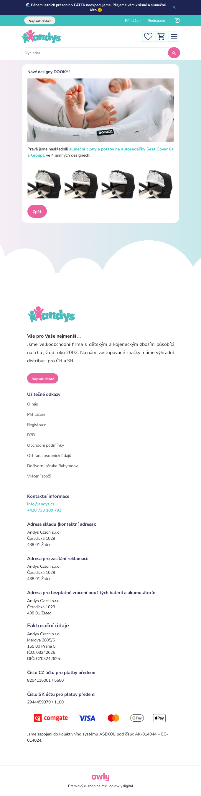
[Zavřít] (174, 7)
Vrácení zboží (39, 476)
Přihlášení (133, 20)
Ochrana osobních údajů (49, 455)
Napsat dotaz (40, 21)
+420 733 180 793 (44, 510)
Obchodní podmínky (45, 445)
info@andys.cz (41, 504)
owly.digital (123, 786)
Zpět (37, 211)
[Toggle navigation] (174, 36)
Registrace (156, 20)
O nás (32, 404)
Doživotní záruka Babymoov (52, 466)
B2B (31, 435)
